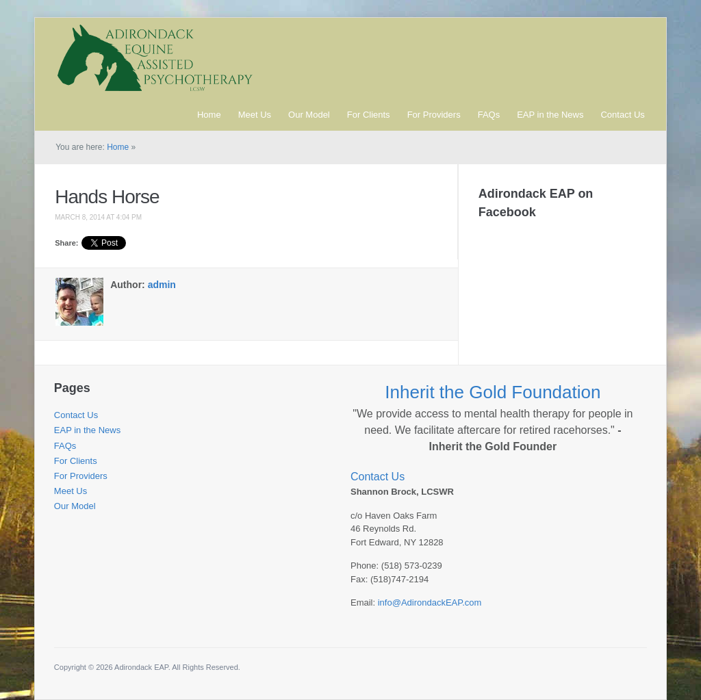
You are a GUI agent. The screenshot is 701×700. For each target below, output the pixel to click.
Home (209, 114)
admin (162, 284)
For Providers (434, 114)
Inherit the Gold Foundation (492, 392)
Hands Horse (107, 196)
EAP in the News (550, 114)
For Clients (368, 114)
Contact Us (622, 114)
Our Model (309, 114)
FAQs (489, 114)
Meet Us (254, 114)
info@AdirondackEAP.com (430, 602)
